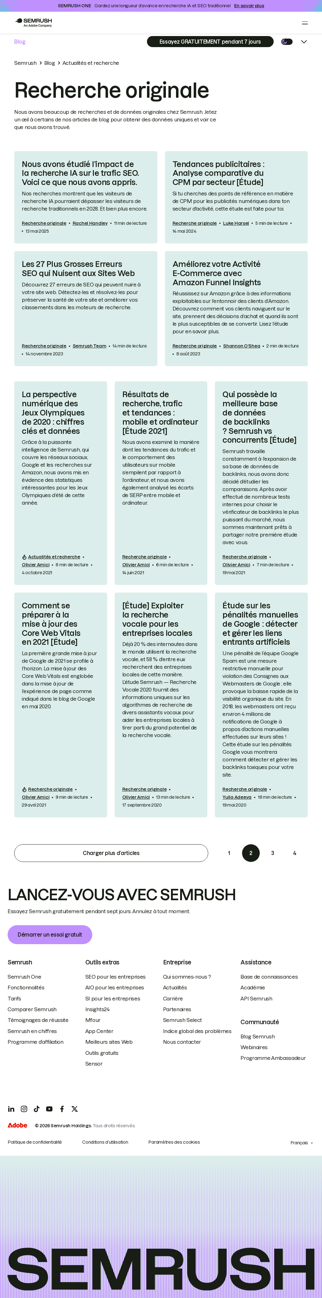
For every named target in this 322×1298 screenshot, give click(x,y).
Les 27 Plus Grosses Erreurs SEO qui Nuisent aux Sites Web (78, 269)
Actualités (175, 987)
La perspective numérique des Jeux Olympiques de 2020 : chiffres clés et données (53, 412)
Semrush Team (89, 345)
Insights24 (97, 1009)
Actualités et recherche (91, 63)
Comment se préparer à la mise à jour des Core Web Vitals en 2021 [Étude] (51, 623)
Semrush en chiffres (32, 1031)
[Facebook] (62, 1109)
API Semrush (256, 998)
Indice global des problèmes (197, 1031)
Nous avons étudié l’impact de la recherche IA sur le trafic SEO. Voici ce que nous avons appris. (80, 173)
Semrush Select (182, 1020)
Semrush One (24, 977)
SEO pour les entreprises (115, 977)
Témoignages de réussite (38, 1020)
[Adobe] (17, 1126)
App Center (99, 1031)
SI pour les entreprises (112, 998)
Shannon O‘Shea (241, 345)
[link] (85, 197)
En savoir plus (249, 5)
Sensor (94, 1064)
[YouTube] (49, 1109)
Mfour (92, 1020)
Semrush (25, 63)
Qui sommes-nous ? (187, 977)
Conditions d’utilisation (105, 1142)
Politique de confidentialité (35, 1142)
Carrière (173, 998)
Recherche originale (44, 223)
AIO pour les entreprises (114, 987)
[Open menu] (305, 23)
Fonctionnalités (26, 987)
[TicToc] (36, 1109)
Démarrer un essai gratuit (50, 935)
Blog (20, 42)
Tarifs (14, 998)
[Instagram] (24, 1109)
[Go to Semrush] (33, 22)
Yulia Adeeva (237, 797)
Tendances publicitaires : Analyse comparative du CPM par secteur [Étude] (218, 173)
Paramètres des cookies (174, 1142)
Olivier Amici (35, 564)
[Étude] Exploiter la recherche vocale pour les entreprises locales (157, 619)
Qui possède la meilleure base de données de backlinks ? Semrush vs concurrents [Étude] (259, 417)
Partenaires (177, 1009)
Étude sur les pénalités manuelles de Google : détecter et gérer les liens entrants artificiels (260, 623)
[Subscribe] (210, 41)
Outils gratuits (101, 1053)
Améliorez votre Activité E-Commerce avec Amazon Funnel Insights (217, 273)
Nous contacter (182, 1042)
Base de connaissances (269, 977)
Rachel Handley (90, 223)
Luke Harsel (236, 223)
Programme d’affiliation (36, 1042)
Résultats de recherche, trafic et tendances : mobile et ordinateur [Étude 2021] (160, 412)
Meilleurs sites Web (109, 1042)
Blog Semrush (257, 1036)
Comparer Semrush (32, 1009)
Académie (252, 987)
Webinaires (254, 1047)
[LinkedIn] (11, 1109)
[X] (74, 1109)
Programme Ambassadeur (273, 1058)
